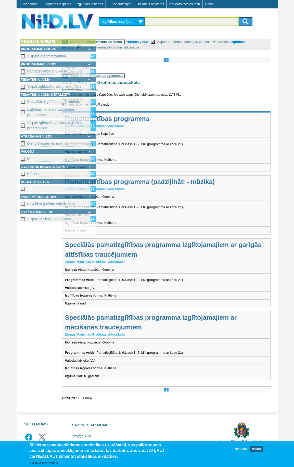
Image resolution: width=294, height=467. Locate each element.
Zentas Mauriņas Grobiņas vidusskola (182, 47)
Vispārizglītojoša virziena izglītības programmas (55, 125)
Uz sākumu (31, 4)
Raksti (209, 4)
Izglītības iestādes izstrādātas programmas (51, 112)
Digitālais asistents (150, 4)
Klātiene (34, 174)
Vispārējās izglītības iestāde (49, 219)
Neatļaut (241, 449)
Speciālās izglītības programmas (53, 102)
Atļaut (256, 449)
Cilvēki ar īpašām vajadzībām (51, 204)
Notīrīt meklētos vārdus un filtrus (134, 42)
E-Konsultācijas (119, 4)
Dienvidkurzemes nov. (45, 143)
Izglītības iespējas (58, 4)
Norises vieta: (175, 42)
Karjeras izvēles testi (184, 4)
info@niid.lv (81, 436)
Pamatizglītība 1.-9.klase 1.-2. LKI (54, 71)
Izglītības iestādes (89, 4)
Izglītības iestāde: (131, 47)
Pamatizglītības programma (145, 118)
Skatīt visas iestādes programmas (135, 76)
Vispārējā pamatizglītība (46, 56)
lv (28, 158)
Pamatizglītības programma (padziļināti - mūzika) (178, 181)
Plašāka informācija (43, 463)
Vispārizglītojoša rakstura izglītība (54, 86)
